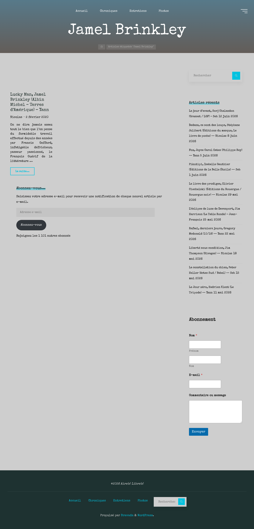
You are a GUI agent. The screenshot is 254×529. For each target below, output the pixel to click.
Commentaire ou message (207, 395)
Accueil (75, 500)
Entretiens (121, 500)
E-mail (195, 375)
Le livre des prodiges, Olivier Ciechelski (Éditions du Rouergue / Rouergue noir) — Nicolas (215, 189)
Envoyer (198, 431)
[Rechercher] (236, 76)
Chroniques (97, 500)
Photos (143, 500)
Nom (191, 366)
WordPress (145, 515)
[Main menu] (243, 11)
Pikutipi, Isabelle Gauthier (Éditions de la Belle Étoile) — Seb (214, 170)
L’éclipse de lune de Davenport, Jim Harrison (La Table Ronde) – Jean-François (213, 214)
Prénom (193, 351)
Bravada (126, 515)
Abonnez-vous (31, 225)
